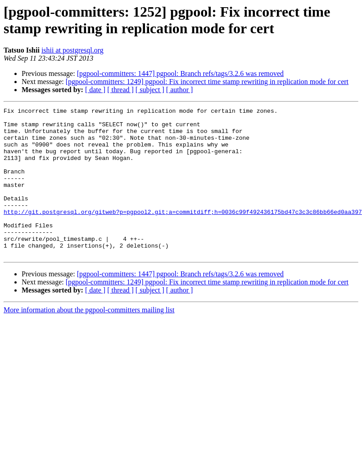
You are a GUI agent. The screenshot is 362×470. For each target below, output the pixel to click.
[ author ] (179, 89)
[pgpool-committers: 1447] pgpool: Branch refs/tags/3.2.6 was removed (180, 73)
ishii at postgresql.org (72, 50)
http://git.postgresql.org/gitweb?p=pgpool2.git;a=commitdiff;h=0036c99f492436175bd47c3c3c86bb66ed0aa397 (183, 233)
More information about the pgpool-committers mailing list (89, 339)
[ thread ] (120, 89)
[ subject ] (150, 89)
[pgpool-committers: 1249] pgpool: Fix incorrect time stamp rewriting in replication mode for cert (207, 81)
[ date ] (95, 89)
